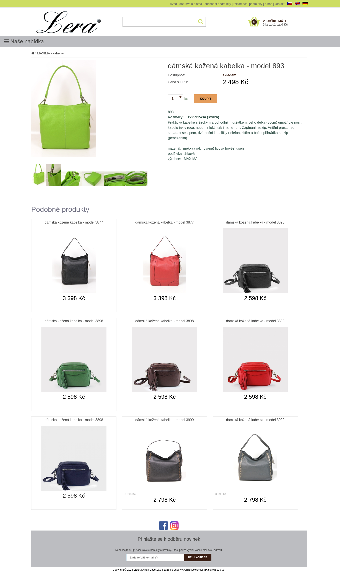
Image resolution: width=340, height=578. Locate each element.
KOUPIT (205, 98)
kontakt (279, 4)
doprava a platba (190, 4)
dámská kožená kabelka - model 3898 (255, 222)
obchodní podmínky (217, 4)
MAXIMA (43, 53)
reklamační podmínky (248, 4)
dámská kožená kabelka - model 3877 (74, 222)
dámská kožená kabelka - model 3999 (164, 420)
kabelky (58, 53)
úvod (173, 4)
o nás (268, 4)
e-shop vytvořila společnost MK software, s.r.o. (198, 569)
